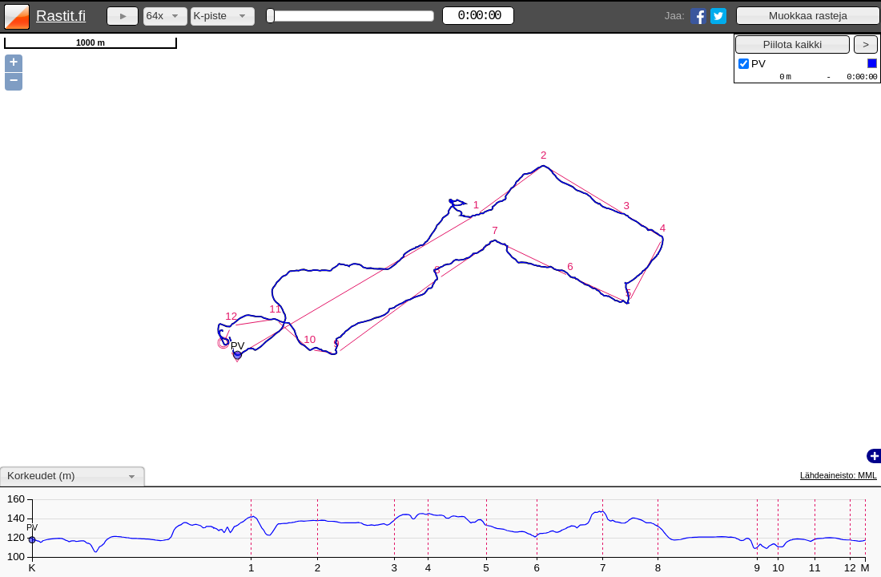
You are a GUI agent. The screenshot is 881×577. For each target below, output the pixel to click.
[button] (808, 15)
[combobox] (165, 16)
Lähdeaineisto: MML (838, 475)
